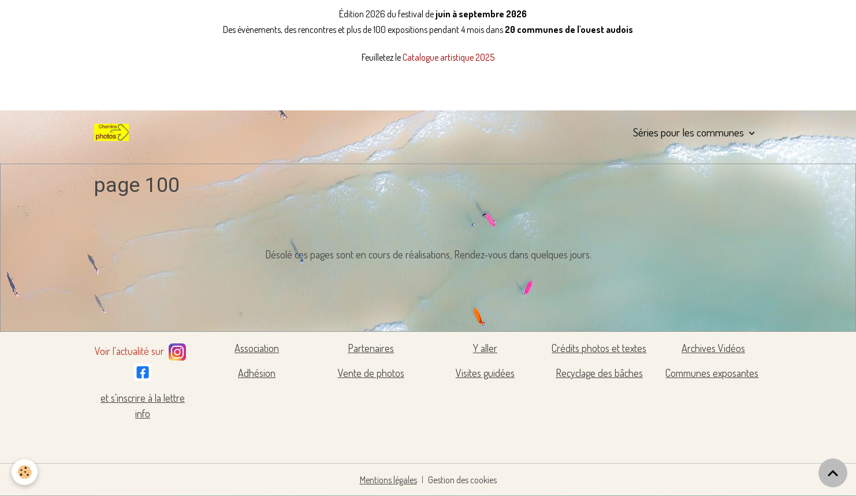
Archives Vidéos (713, 348)
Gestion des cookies (462, 480)
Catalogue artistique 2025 (448, 57)
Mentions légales (388, 480)
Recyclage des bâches (599, 373)
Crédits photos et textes (599, 348)
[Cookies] (25, 472)
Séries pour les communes (689, 132)
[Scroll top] (832, 472)
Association (257, 348)
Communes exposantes (711, 373)
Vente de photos (371, 373)
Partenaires (371, 348)
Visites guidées (485, 373)
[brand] (113, 132)
